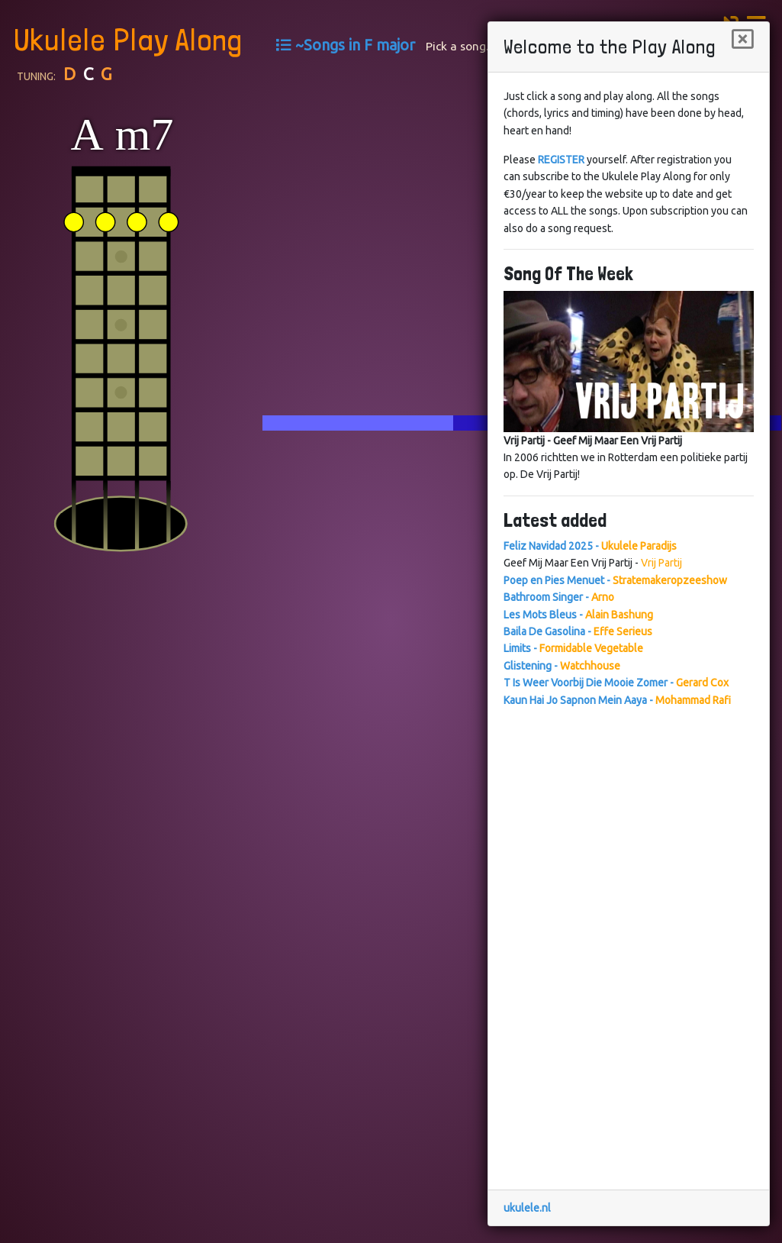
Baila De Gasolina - (578, 631)
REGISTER (561, 159)
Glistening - (562, 666)
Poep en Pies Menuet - (615, 580)
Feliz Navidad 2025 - (590, 546)
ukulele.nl (527, 1208)
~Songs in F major (355, 45)
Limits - (573, 648)
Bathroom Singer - (559, 597)
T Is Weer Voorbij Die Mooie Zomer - (616, 682)
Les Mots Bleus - (578, 615)
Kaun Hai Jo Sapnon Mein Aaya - (617, 700)
